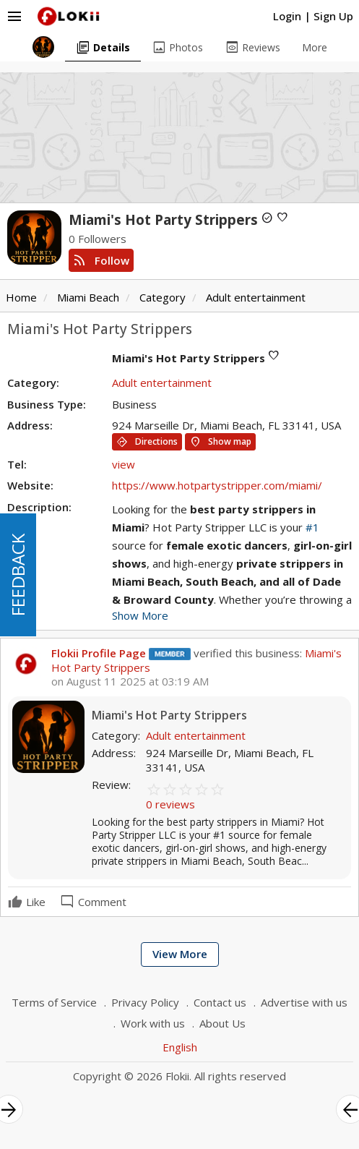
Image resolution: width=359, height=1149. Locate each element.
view (123, 464)
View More (179, 954)
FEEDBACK (18, 575)
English (180, 1047)
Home (21, 297)
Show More (140, 615)
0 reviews (170, 804)
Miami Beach (88, 297)
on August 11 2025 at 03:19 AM (130, 681)
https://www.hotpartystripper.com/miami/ (217, 485)
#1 (312, 527)
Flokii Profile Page (98, 653)
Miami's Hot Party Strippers (169, 715)
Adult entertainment (256, 297)
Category (162, 297)
